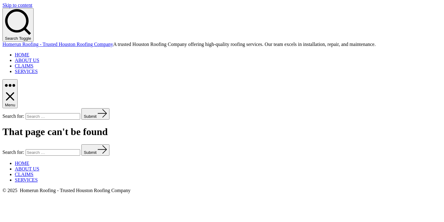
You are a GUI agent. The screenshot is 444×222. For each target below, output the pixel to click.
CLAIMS (24, 65)
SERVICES (26, 71)
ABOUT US (27, 60)
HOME (22, 54)
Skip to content (17, 5)
